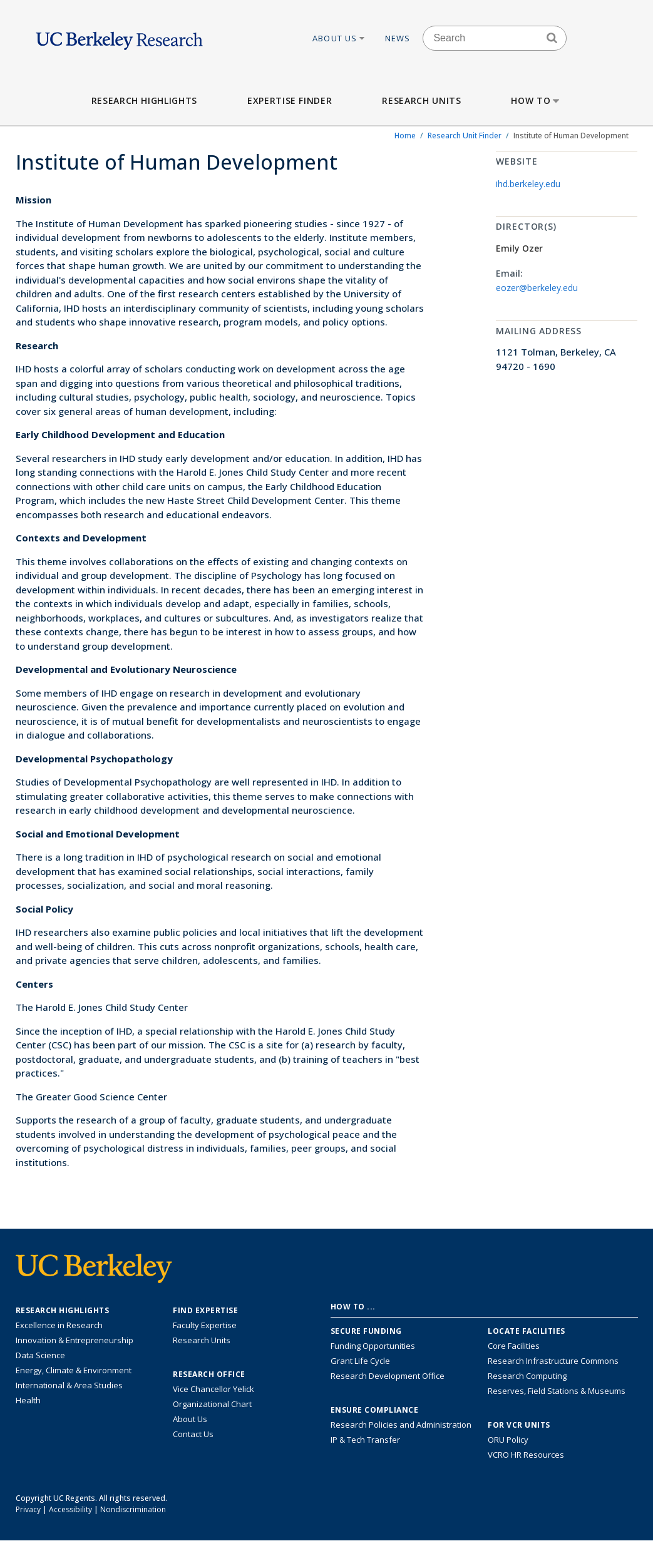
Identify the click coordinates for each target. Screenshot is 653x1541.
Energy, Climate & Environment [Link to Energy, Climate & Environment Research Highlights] (73, 1370)
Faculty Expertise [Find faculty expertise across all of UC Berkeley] (205, 1325)
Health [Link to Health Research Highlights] (28, 1400)
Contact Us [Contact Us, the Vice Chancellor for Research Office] (193, 1434)
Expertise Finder (289, 100)
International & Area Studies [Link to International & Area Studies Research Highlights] (69, 1385)
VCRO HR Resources (526, 1454)
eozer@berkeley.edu (537, 288)
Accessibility (70, 1509)
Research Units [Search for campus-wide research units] (201, 1340)
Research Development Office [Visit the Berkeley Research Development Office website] (388, 1375)
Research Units (421, 100)
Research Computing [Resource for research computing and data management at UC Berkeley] (527, 1375)
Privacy (28, 1509)
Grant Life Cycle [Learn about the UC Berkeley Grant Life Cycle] (360, 1360)
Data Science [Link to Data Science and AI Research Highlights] (40, 1355)
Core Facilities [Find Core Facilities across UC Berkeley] (514, 1345)
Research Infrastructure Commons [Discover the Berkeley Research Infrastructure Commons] (553, 1360)
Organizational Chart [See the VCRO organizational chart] (212, 1404)
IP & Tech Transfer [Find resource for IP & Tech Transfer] (365, 1439)
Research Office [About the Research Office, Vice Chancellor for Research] (209, 1374)
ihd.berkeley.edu (528, 184)
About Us (339, 38)
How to (536, 100)
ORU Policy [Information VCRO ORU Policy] (508, 1439)
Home (405, 135)
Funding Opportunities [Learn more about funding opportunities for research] (373, 1345)
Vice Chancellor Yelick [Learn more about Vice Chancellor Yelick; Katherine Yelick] (213, 1389)
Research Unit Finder (464, 135)
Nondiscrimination (133, 1509)
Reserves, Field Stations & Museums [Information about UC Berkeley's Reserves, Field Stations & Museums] (556, 1390)
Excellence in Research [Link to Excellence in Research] (59, 1325)
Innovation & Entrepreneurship (74, 1340)
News (398, 38)
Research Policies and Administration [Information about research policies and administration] (401, 1424)
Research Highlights (144, 100)
